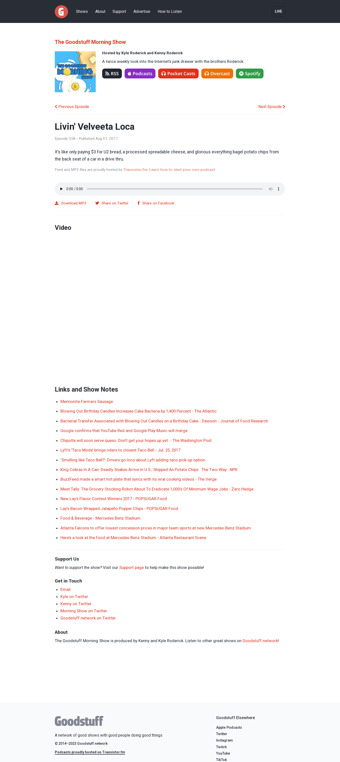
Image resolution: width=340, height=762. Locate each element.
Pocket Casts (178, 73)
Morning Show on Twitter (83, 610)
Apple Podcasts (229, 728)
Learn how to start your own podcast (182, 169)
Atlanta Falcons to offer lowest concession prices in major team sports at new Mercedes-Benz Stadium (155, 528)
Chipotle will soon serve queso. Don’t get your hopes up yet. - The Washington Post (136, 440)
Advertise (141, 11)
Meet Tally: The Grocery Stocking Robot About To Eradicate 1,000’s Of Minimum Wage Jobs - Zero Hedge (156, 489)
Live (278, 11)
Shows (82, 11)
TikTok (221, 760)
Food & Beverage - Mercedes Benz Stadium (100, 518)
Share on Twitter (112, 203)
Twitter (221, 734)
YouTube (223, 753)
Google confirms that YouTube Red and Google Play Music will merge (124, 430)
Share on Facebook (155, 203)
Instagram (224, 740)
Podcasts (140, 73)
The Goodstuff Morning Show (90, 42)
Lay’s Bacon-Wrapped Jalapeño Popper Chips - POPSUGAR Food (119, 508)
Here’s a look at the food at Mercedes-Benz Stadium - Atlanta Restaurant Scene (133, 537)
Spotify (250, 73)
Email (65, 589)
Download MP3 (70, 203)
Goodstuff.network (260, 640)
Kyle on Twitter (74, 596)
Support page (131, 567)
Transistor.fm (135, 169)
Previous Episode (72, 106)
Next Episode (271, 107)
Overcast (217, 73)
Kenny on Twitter (76, 603)
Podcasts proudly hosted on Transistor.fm (90, 752)
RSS (112, 73)
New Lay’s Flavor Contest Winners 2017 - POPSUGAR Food (113, 498)
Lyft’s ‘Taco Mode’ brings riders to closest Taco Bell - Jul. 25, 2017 (120, 450)
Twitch (221, 747)
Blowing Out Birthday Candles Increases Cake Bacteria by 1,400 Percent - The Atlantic (138, 411)
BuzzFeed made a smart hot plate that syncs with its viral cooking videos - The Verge (138, 479)
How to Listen (170, 11)
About (100, 11)
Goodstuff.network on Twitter (88, 618)
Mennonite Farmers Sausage (86, 401)
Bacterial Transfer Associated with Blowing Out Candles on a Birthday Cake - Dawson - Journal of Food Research (164, 420)
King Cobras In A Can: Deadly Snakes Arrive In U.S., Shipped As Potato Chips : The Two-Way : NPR (148, 469)
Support (119, 11)
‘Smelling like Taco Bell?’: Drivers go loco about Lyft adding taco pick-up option (132, 459)
